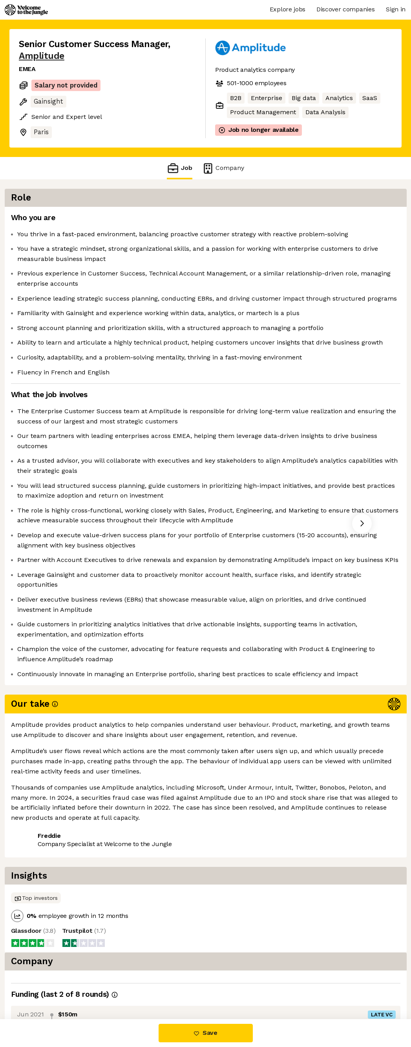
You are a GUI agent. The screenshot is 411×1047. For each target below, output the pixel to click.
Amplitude (41, 56)
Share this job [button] (40, 986)
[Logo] (26, 9)
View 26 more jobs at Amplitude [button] (122, 986)
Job (179, 168)
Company (223, 168)
